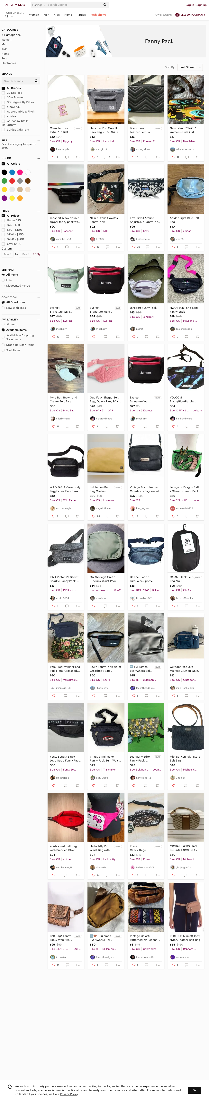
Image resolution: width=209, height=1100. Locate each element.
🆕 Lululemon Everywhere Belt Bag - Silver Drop (141, 669)
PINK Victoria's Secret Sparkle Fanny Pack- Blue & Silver (64, 579)
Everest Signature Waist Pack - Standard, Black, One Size (101, 310)
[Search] (74, 5)
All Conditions (13, 302)
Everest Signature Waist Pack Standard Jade (60, 310)
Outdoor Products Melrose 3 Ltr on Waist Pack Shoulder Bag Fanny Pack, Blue (184, 669)
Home (68, 14)
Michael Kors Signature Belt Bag (185, 758)
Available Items (14, 330)
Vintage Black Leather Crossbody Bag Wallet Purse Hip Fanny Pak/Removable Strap (144, 489)
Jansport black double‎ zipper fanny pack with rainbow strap (65, 220)
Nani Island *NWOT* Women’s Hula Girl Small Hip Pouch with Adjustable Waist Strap (185, 130)
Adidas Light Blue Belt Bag (184, 220)
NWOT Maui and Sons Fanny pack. (184, 309)
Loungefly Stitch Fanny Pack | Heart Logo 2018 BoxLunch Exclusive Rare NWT (141, 758)
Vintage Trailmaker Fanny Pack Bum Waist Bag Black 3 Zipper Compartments (105, 758)
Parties (81, 14)
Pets (4, 58)
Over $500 (12, 244)
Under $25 (11, 220)
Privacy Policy (69, 1094)
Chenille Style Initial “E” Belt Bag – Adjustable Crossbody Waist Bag (61, 130)
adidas (9, 116)
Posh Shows (98, 14)
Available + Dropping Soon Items (18, 337)
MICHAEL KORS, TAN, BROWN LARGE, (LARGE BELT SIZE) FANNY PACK (185, 848)
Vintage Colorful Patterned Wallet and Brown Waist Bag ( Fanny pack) (144, 938)
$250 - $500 (13, 239)
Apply (36, 254)
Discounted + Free (16, 285)
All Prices (11, 215)
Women (34, 14)
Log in (190, 5)
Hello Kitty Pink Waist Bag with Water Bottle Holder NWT (100, 848)
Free (7, 280)
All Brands (11, 88)
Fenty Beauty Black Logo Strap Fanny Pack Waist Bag (65, 758)
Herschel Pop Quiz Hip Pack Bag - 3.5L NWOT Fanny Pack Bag (104, 130)
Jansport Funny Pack (143, 307)
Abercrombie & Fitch (18, 111)
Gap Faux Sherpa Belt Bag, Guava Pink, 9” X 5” (104, 399)
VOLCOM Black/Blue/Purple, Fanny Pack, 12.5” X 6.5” (185, 399)
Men (46, 14)
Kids (57, 14)
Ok (194, 1090)
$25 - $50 (11, 225)
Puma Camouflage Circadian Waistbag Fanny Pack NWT (140, 848)
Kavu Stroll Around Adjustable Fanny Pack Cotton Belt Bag (145, 220)
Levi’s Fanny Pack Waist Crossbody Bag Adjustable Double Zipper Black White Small (105, 669)
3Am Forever (13, 97)
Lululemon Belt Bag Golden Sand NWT (99, 489)
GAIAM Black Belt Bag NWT (181, 579)
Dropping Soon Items (18, 345)
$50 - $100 (12, 229)
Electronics (9, 63)
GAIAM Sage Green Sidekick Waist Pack (103, 579)
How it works (163, 14)
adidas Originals (15, 129)
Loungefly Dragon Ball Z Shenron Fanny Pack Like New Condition (184, 489)
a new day (11, 107)
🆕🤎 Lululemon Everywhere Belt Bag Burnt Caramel (100, 938)
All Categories (11, 35)
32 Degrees (12, 92)
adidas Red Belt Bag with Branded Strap (63, 848)
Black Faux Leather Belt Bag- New (141, 130)
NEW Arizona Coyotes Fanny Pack (104, 220)
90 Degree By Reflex (18, 102)
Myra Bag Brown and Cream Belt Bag (63, 399)
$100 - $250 (13, 234)
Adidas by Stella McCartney (15, 123)
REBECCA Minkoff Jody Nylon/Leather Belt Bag (185, 938)
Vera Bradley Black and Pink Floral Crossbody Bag (65, 669)
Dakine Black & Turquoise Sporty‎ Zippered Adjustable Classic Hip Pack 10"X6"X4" (143, 579)
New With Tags (14, 307)
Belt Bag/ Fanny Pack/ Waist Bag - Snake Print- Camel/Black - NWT (60, 938)
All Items (10, 274)
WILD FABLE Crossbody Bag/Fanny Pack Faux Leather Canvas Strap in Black (65, 489)
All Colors (11, 163)
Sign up (201, 5)
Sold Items (11, 350)
